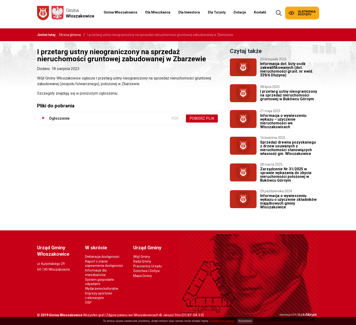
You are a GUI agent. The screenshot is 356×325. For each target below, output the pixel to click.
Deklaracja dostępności (102, 257)
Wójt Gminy (141, 257)
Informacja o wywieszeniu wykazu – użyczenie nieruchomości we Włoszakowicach (283, 121)
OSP (88, 302)
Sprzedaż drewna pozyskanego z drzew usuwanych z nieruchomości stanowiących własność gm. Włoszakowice (288, 148)
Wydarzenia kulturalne (101, 288)
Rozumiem (245, 321)
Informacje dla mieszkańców (96, 272)
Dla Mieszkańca (157, 12)
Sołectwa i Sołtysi (146, 271)
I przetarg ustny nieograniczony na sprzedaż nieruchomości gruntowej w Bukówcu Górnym (288, 95)
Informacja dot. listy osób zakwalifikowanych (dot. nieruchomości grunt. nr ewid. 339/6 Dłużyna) (286, 69)
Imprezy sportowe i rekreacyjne (98, 295)
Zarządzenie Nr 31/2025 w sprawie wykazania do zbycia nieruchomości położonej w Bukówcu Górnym (285, 175)
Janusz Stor (172, 315)
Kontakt (260, 12)
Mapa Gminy (142, 276)
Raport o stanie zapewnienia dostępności (104, 263)
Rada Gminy (142, 261)
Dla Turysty (217, 12)
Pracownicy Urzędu (147, 266)
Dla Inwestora (189, 12)
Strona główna (70, 35)
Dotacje (240, 12)
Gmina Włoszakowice (120, 12)
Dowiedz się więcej (222, 321)
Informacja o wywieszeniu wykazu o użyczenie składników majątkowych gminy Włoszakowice (288, 201)
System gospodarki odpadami (99, 282)
